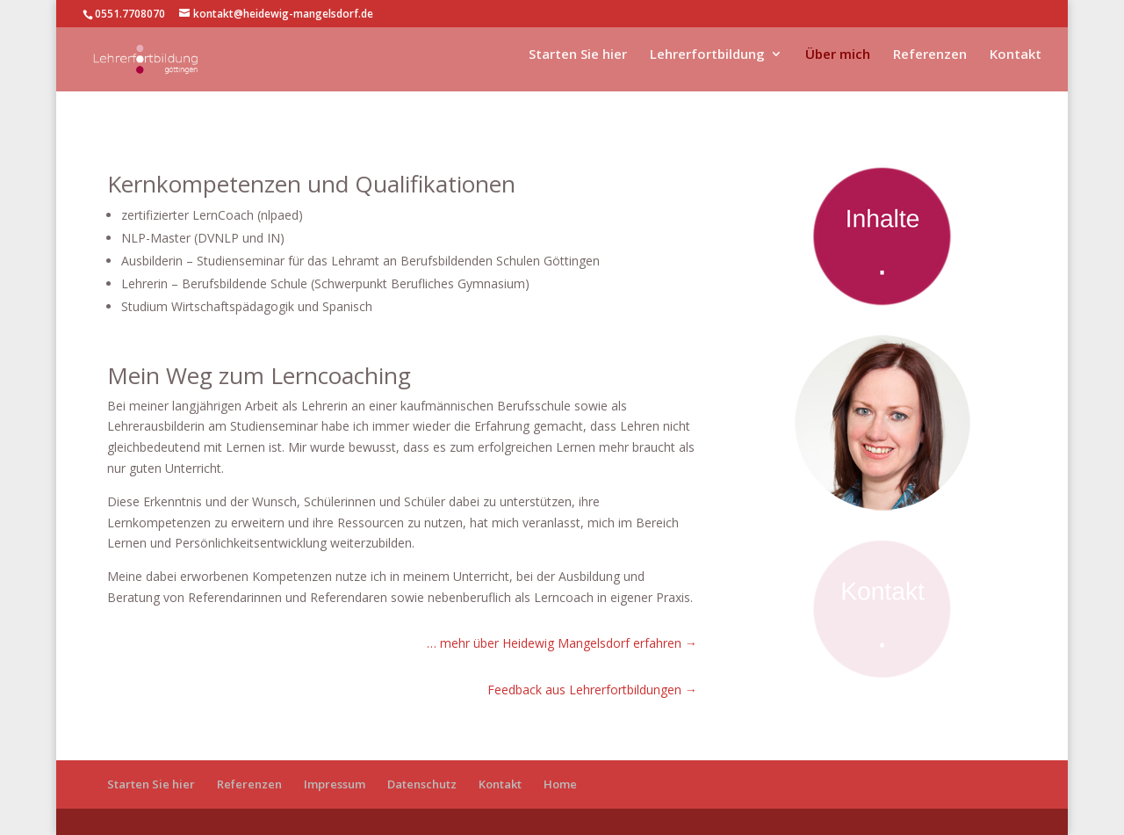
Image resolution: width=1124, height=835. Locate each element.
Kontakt (1015, 65)
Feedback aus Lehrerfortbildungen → (592, 689)
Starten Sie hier (578, 65)
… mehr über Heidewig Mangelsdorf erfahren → (562, 643)
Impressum (334, 784)
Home (560, 784)
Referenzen (930, 65)
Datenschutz (422, 784)
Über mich (837, 65)
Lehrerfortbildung (707, 65)
